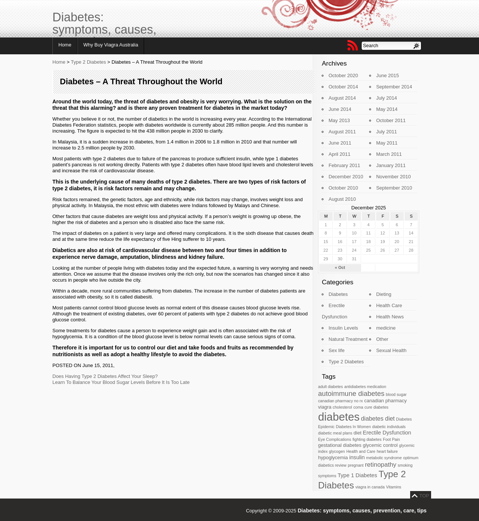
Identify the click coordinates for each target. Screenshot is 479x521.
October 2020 (343, 75)
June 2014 (340, 109)
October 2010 (343, 188)
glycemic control (380, 445)
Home (64, 45)
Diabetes (338, 294)
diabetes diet (378, 418)
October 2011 (391, 120)
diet (357, 433)
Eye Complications (334, 439)
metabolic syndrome (384, 457)
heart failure (387, 451)
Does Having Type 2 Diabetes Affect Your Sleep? (105, 376)
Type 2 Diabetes (88, 62)
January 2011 (391, 165)
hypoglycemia (333, 457)
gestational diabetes (339, 445)
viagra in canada (370, 487)
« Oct (340, 267)
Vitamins (393, 487)
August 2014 (342, 98)
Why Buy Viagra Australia (110, 45)
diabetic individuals (388, 426)
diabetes (339, 417)
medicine (386, 328)
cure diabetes (376, 407)
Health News (390, 316)
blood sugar (396, 394)
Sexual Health (391, 350)
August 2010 (342, 199)
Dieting (383, 294)
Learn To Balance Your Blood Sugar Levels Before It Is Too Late (121, 382)
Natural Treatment (348, 339)
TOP (424, 496)
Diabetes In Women (353, 426)
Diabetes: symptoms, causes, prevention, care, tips (104, 24)
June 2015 (387, 75)
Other (382, 339)
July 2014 (386, 98)
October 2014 (343, 87)
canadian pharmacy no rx (340, 401)
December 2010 (346, 176)
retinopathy (380, 464)
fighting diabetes (367, 439)
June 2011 (340, 143)
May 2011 (386, 143)
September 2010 (394, 188)
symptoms (327, 475)
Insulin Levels (343, 328)
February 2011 (344, 165)
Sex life (337, 350)
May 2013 (339, 120)
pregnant (355, 465)
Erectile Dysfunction (387, 433)
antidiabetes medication (365, 386)
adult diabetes (330, 386)
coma (358, 407)
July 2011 (386, 131)
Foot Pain (391, 439)
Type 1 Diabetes (357, 475)
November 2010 (393, 176)
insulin (356, 457)
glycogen (337, 451)
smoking (405, 465)
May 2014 (386, 109)
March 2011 (389, 154)
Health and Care (360, 451)
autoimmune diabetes (351, 393)
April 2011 (340, 154)
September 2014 (394, 87)
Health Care (389, 305)
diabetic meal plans (335, 433)
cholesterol (342, 407)
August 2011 (342, 131)
